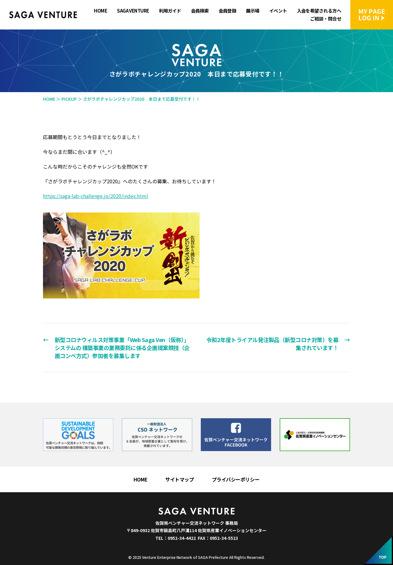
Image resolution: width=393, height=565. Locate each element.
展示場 (252, 11)
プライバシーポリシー (236, 479)
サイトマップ (179, 479)
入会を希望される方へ (319, 11)
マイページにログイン (371, 14)
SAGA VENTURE (133, 11)
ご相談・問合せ (325, 18)
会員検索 (200, 11)
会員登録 (227, 11)
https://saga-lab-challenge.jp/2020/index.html (95, 196)
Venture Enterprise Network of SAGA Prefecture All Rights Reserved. (203, 557)
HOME (100, 11)
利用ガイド (170, 11)
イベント (278, 11)
